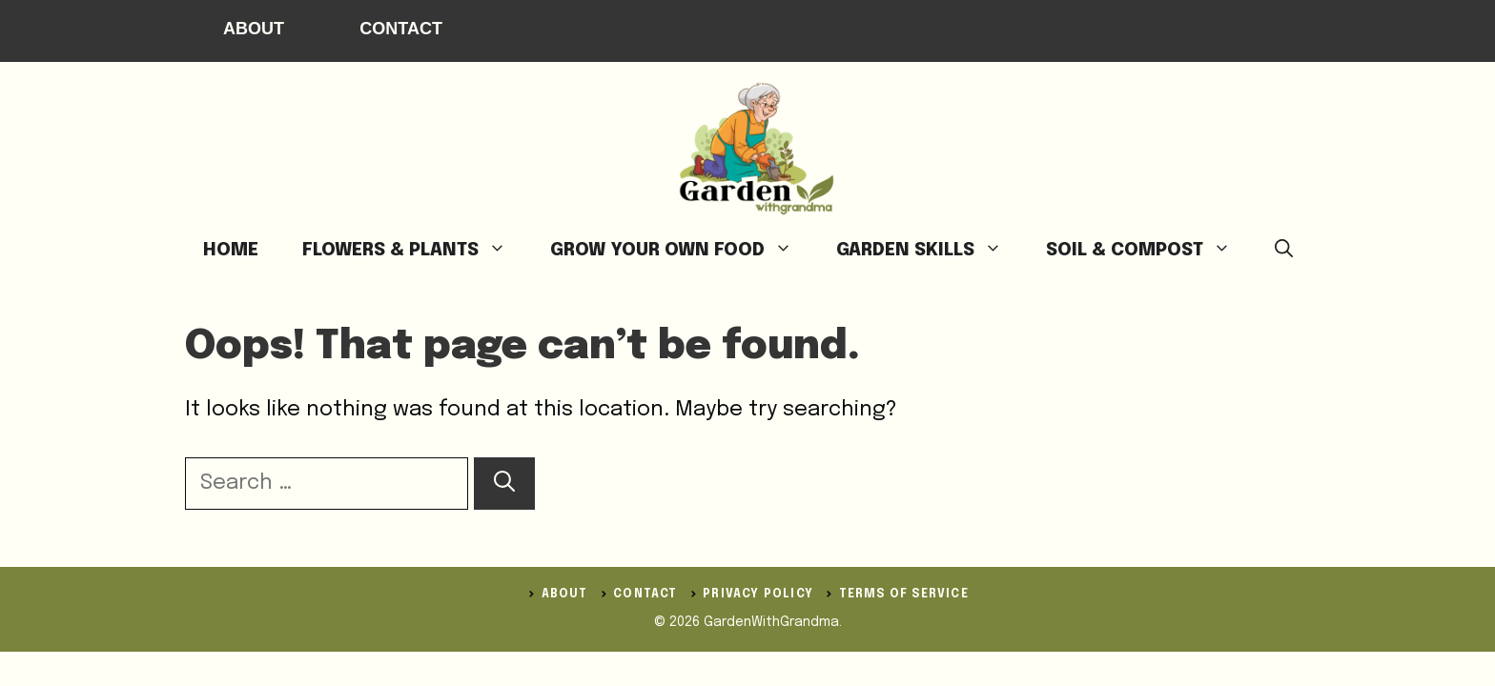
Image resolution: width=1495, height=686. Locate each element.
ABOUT (565, 594)
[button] (1284, 250)
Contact (400, 28)
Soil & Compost (1149, 250)
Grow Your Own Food (682, 250)
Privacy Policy (758, 594)
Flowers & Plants (415, 250)
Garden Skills (930, 250)
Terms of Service (904, 594)
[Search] (504, 483)
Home (230, 250)
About (253, 28)
